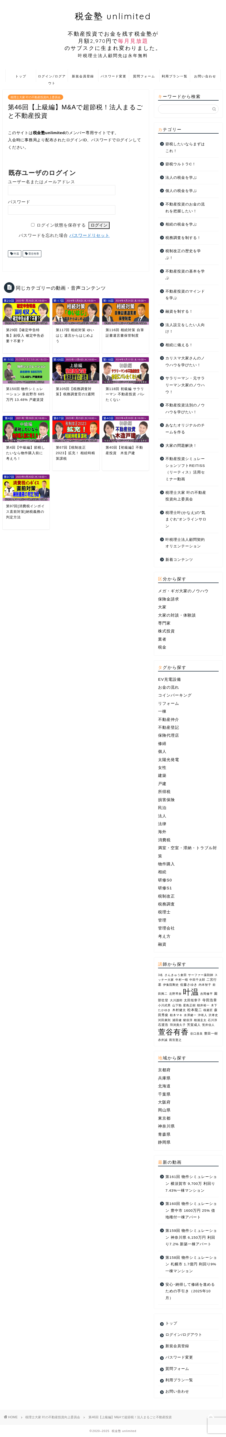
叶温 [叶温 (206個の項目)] (191, 992)
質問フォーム (144, 76)
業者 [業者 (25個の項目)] (162, 639)
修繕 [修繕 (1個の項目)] (162, 743)
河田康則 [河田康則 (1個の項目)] (164, 1020)
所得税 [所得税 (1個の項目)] (164, 791)
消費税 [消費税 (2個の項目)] (164, 840)
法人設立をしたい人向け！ (185, 328)
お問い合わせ (205, 76)
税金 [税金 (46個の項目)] (162, 647)
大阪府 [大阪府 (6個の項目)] (164, 1102)
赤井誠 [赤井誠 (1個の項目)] (163, 1039)
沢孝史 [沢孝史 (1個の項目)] (213, 1015)
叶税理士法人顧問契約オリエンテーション (185, 543)
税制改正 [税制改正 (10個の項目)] (166, 896)
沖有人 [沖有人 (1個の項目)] (202, 1015)
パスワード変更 (113, 76)
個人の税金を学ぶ (181, 191)
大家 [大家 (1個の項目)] (162, 607)
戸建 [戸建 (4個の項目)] (162, 783)
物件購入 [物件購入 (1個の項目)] (166, 864)
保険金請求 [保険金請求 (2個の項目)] (168, 599)
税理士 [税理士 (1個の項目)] (164, 912)
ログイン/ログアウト (52, 78)
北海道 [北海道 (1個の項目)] (164, 1086)
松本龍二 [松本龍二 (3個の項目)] (194, 1010)
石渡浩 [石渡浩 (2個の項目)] (163, 1025)
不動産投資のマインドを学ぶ (185, 294)
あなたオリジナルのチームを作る (185, 428)
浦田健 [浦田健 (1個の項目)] (177, 1020)
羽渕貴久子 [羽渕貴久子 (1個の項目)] (178, 1024)
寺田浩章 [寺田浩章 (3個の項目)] (209, 1000)
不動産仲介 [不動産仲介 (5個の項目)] (168, 719)
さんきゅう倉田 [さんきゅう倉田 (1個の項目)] (176, 974)
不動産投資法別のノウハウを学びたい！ (185, 408)
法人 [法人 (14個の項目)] (162, 816)
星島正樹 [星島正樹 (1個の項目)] (189, 1005)
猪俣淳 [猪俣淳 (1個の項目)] (188, 1020)
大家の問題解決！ (181, 446)
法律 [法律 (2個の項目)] (162, 823)
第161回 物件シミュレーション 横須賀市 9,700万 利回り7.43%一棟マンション (191, 1183)
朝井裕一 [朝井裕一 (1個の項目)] (203, 1005)
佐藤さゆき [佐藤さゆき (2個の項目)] (188, 985)
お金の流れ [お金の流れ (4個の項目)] (168, 687)
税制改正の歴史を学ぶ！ (183, 254)
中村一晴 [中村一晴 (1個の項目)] (181, 979)
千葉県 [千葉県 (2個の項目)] (164, 1094)
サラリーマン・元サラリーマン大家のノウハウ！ (185, 385)
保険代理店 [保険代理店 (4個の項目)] (168, 735)
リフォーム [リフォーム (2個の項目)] (168, 703)
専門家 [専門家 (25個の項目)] (164, 623)
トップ (20, 76)
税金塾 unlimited (113, 35)
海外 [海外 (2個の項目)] (162, 831)
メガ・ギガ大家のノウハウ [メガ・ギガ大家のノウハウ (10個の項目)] (183, 591)
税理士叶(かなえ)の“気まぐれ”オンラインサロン (186, 519)
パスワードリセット (89, 235)
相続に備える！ (179, 345)
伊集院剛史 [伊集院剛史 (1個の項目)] (171, 984)
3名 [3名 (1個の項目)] (160, 974)
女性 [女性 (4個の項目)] (162, 767)
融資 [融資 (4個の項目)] (162, 944)
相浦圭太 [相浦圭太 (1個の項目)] (200, 1020)
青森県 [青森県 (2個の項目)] (164, 1134)
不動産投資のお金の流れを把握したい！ (185, 207)
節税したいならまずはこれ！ (185, 147)
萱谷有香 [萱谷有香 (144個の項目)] (173, 1032)
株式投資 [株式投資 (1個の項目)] (166, 631)
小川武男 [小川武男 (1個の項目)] (164, 1005)
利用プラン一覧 (175, 76)
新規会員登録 (83, 76)
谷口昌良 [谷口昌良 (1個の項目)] (196, 1033)
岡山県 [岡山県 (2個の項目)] (164, 1110)
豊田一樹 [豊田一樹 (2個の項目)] (211, 1033)
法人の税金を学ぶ (181, 178)
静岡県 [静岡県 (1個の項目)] (164, 1142)
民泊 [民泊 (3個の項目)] (162, 807)
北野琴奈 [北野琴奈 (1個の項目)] (175, 993)
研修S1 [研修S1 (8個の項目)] (165, 888)
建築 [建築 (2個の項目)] (162, 775)
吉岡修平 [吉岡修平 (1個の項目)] (206, 993)
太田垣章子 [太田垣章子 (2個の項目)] (192, 1000)
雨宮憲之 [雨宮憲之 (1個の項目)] (175, 1039)
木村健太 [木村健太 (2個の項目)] (179, 1010)
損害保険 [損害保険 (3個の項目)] (166, 799)
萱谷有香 (33, 253)
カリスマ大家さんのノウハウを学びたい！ (185, 361)
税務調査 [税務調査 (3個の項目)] (166, 904)
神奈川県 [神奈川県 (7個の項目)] (166, 1126)
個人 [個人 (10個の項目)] (162, 751)
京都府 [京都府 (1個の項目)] (164, 1070)
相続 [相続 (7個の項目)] (162, 872)
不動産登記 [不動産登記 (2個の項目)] (168, 727)
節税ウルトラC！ (180, 164)
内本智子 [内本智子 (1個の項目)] (205, 984)
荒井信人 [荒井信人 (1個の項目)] (208, 1024)
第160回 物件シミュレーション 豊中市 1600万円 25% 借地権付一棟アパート (191, 1210)
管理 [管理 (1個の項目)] (162, 920)
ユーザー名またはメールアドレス (41, 182)
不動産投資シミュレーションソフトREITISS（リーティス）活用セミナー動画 (185, 469)
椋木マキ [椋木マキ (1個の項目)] (176, 1015)
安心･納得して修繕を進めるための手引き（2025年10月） (190, 1291)
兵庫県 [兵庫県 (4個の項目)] (164, 1078)
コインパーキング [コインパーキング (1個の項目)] (175, 695)
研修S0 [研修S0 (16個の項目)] (165, 880)
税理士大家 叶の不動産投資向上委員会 (36, 97)
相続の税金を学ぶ (181, 224)
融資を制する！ (179, 311)
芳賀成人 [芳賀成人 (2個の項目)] (194, 1025)
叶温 (16, 253)
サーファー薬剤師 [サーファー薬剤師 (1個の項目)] (200, 974)
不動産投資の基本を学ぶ (185, 274)
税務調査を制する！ (183, 238)
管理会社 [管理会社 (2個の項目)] (166, 928)
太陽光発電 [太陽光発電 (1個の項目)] (168, 759)
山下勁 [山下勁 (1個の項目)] (177, 1005)
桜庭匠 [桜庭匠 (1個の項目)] (208, 1010)
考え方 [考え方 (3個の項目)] (164, 936)
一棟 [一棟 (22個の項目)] (162, 711)
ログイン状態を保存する (61, 225)
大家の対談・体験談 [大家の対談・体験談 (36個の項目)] (177, 615)
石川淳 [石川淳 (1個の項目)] (212, 1020)
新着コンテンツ (179, 560)
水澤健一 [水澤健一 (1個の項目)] (190, 1015)
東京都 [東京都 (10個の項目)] (164, 1118)
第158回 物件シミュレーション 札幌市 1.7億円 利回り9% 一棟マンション (191, 1264)
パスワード (19, 202)
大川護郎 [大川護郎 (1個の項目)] (176, 1000)
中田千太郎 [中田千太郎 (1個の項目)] (197, 979)
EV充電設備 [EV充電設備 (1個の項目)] (169, 679)
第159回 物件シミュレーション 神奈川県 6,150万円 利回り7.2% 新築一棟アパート (191, 1237)
